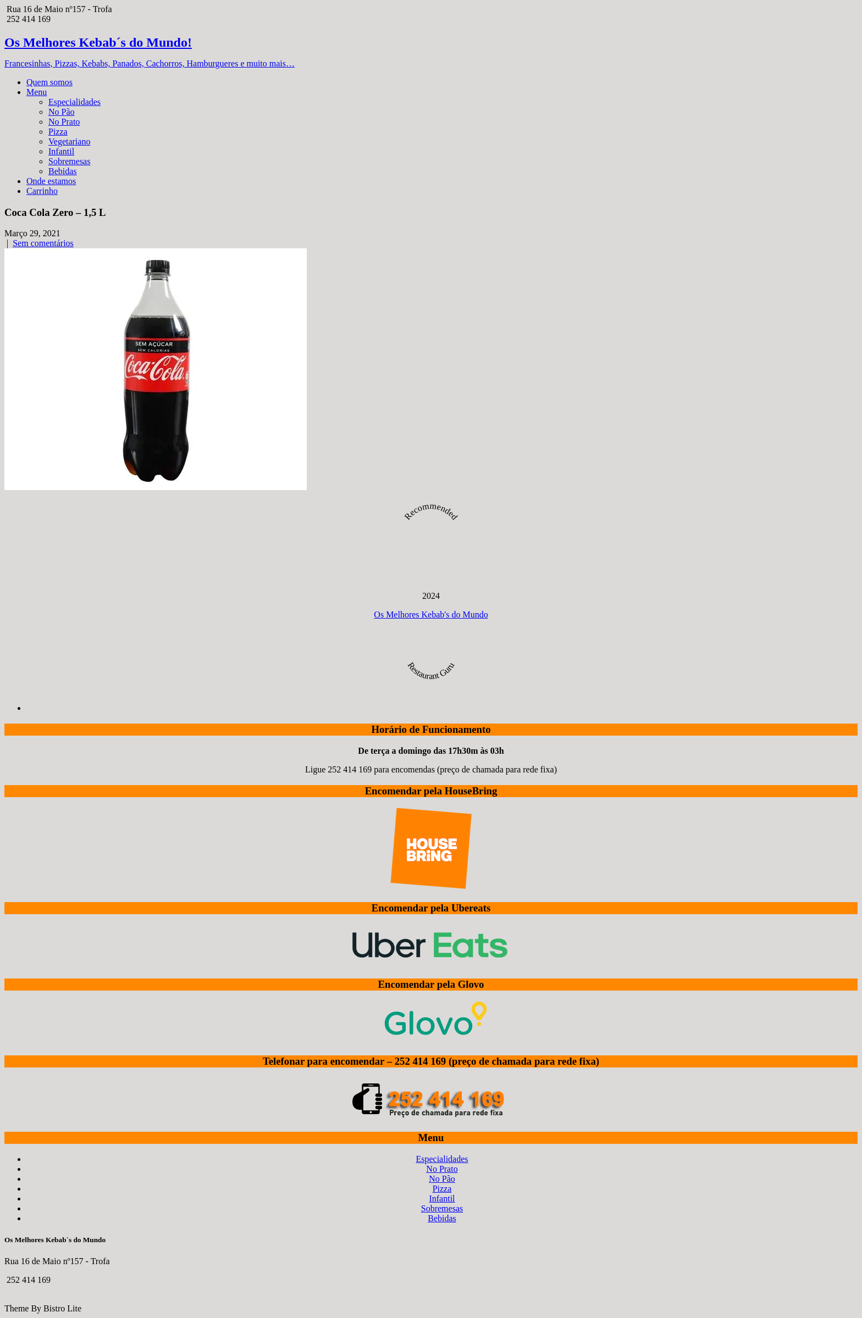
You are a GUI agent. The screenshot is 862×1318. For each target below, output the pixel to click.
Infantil (61, 151)
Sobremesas (69, 161)
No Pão (61, 111)
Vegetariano (69, 141)
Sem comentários (43, 243)
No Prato (64, 121)
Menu (36, 92)
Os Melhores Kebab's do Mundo (431, 614)
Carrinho (42, 191)
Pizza (58, 131)
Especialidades (74, 102)
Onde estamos (51, 181)
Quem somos (49, 82)
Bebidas (62, 171)
